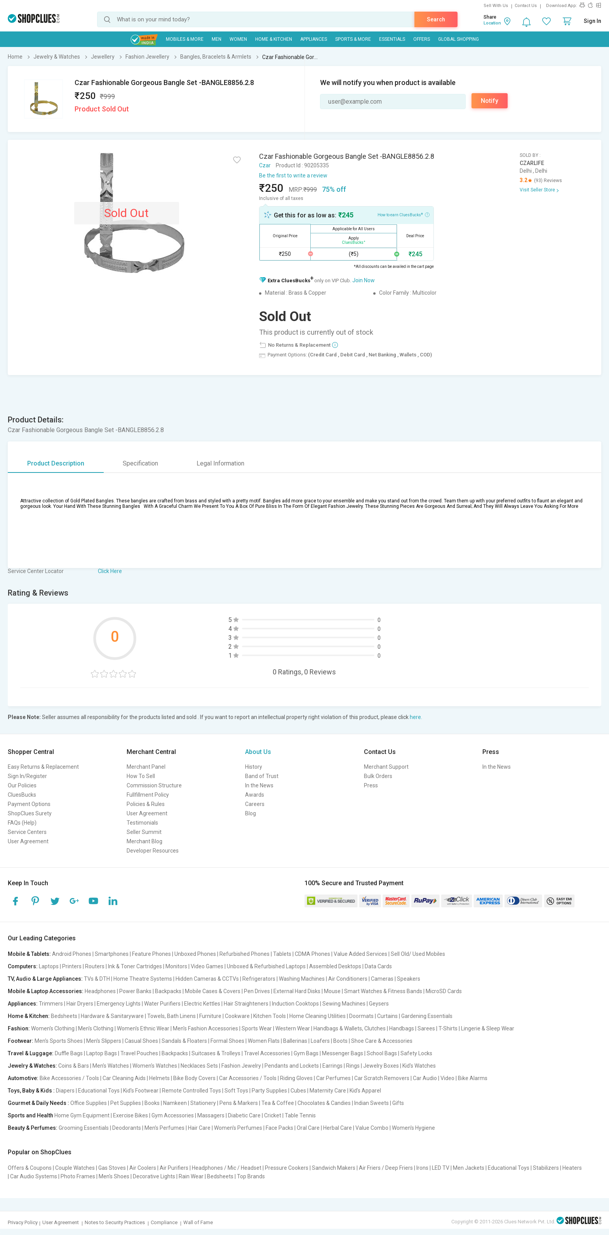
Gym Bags (306, 1053)
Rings (353, 1066)
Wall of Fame (198, 1222)
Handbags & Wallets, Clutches (349, 1028)
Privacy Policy (23, 1222)
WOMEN (238, 39)
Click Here (110, 571)
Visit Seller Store (537, 190)
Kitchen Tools (269, 1016)
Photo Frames (78, 1176)
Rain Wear (191, 1176)
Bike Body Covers (194, 1078)
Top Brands (251, 1176)
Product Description (55, 463)
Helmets (159, 1078)
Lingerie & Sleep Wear (487, 1028)
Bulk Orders (378, 776)
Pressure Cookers (286, 1168)
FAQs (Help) (22, 823)
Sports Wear (257, 1028)
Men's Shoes (114, 1176)
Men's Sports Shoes (59, 1041)
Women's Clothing (53, 1028)
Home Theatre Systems (142, 979)
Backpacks (168, 991)
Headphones (100, 991)
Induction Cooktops (295, 1004)
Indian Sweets (371, 1103)
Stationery (203, 1103)
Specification (140, 463)
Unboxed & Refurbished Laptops (266, 966)
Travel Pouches (139, 1053)
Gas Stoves (112, 1168)
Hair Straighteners (246, 1004)
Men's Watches (110, 1066)
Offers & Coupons (30, 1168)
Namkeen (175, 1103)
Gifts (398, 1103)
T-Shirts (448, 1028)
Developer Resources (153, 851)
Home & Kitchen (273, 39)
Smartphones (112, 954)
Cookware (237, 1016)
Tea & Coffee (277, 1103)
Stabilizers (546, 1168)
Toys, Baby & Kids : (31, 1090)
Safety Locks (416, 1053)
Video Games (207, 966)
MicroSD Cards (444, 991)
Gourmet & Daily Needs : (38, 1103)
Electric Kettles (202, 1004)
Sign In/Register (27, 776)
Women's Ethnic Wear (143, 1028)
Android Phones (71, 954)
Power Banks (135, 991)
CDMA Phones (312, 954)
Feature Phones (151, 954)
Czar (265, 165)
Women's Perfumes (238, 1128)
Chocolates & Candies (324, 1103)
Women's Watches (154, 1066)
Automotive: (23, 1078)
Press (371, 785)
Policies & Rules (146, 804)
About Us (258, 752)
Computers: (23, 966)
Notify (489, 100)
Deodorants (126, 1128)
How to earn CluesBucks (404, 214)
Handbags (401, 1028)
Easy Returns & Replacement (43, 767)
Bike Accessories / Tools (69, 1078)
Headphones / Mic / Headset (226, 1168)
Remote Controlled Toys (191, 1090)
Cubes (298, 1090)
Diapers (65, 1090)
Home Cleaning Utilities (317, 1016)
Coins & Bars (73, 1066)
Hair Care (199, 1128)
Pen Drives (257, 991)
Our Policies (22, 785)
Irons (422, 1168)
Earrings (332, 1066)
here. (416, 717)
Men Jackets (468, 1168)
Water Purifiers (162, 1004)
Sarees (426, 1028)
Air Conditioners (347, 979)
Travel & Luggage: (31, 1053)
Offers (421, 39)
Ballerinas (295, 1041)
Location (492, 23)
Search (436, 19)
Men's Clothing (95, 1028)
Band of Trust (261, 776)
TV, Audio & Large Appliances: (45, 979)
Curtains (387, 1016)
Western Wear (292, 1028)
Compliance (164, 1222)
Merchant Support (386, 767)
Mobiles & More (185, 39)
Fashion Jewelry (241, 1066)
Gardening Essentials (426, 1016)
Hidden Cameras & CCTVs (207, 979)
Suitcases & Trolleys (215, 1053)
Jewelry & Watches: (32, 1066)
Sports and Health (30, 1115)
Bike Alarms (472, 1078)
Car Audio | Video (433, 1078)
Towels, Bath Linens (171, 1016)
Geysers (379, 1004)
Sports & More (353, 39)
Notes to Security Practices (115, 1222)
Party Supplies (269, 1090)
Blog (250, 813)
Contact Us (526, 5)
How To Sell (141, 776)
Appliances (313, 39)
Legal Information (220, 463)
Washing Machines (302, 979)
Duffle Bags (69, 1053)
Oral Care (308, 1128)
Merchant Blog (144, 841)
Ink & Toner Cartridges (135, 966)
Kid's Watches (419, 1066)
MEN (216, 39)
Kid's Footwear (140, 1090)
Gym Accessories (172, 1115)
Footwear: (20, 1041)
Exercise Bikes (130, 1115)
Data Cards (378, 966)
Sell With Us (496, 5)
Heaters (572, 1168)
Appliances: (23, 1004)
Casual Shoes (141, 1041)
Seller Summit (144, 832)
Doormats (361, 1016)
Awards (254, 795)
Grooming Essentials (84, 1128)
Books (152, 1103)
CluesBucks (22, 795)
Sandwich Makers (333, 1168)
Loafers (320, 1041)
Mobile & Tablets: (29, 954)
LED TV (440, 1168)
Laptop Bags (101, 1053)
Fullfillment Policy (148, 795)
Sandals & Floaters (184, 1041)
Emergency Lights (119, 1004)
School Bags (382, 1053)
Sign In (592, 21)
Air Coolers (142, 1168)
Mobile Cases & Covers (212, 991)
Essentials (392, 39)
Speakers (408, 979)
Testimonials (142, 823)
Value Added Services (360, 954)
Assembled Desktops (335, 966)
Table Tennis (300, 1115)
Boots (340, 1041)
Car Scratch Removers (381, 1078)
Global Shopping (458, 39)
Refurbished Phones (244, 954)
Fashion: (19, 1028)
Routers (94, 966)
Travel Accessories (267, 1053)
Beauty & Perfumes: (32, 1128)
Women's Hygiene (413, 1128)
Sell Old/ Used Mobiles (418, 954)
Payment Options (29, 804)
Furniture (210, 1016)
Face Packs (279, 1128)
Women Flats (264, 1041)
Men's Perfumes (164, 1128)
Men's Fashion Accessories (205, 1028)
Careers (254, 804)
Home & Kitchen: (29, 1016)
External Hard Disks (296, 991)
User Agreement (28, 841)
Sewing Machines (343, 1004)
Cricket (272, 1115)
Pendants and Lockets (291, 1066)
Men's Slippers (103, 1041)
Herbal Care (337, 1128)
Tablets (282, 954)
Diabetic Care (244, 1115)
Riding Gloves (296, 1078)
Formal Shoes (227, 1041)
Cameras (382, 979)
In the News (259, 785)
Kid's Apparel (365, 1090)
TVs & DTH (97, 979)
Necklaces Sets (199, 1066)
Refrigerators (258, 979)
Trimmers (51, 1004)
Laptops (49, 966)
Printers (72, 966)
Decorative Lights (154, 1176)
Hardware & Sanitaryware (112, 1016)
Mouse (332, 991)
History (253, 767)
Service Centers (27, 832)
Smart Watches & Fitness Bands (383, 991)
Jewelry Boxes (381, 1066)
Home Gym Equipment (82, 1115)
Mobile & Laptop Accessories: (46, 991)
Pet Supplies (125, 1103)
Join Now (363, 280)
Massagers (210, 1115)
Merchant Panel (146, 767)
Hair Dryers (79, 1004)
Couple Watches (75, 1168)
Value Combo (371, 1128)
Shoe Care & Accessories (381, 1041)
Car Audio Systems (33, 1176)
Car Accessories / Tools (248, 1078)
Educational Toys (99, 1090)
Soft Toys (236, 1090)
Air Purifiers (174, 1168)
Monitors (176, 966)
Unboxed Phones (195, 954)
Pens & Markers (238, 1103)
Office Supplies (88, 1103)
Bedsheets (64, 1016)
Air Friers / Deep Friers (386, 1168)
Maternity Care (328, 1090)
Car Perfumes (333, 1078)
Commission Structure (154, 785)
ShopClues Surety (30, 813)
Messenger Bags (342, 1053)
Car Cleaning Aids (124, 1078)
